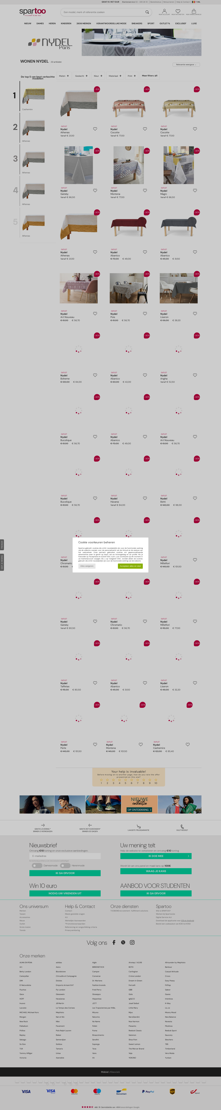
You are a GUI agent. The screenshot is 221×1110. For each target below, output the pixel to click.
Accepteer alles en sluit (130, 566)
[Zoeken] (147, 12)
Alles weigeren (87, 566)
